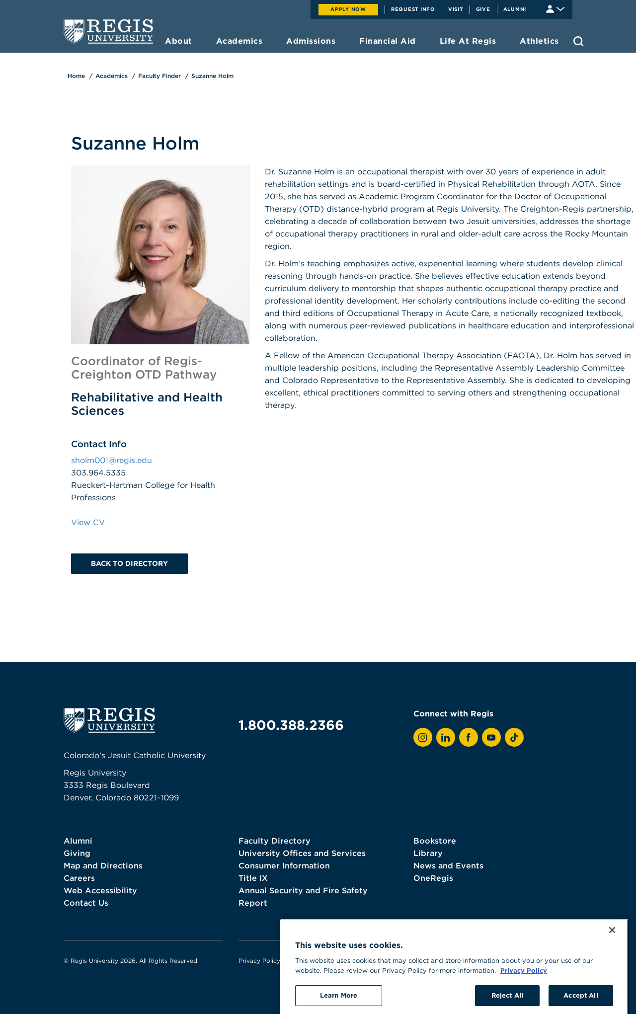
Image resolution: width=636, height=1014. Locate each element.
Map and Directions (103, 865)
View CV (88, 522)
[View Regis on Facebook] (468, 737)
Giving (77, 853)
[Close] (612, 962)
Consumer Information (284, 865)
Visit (455, 8)
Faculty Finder (159, 75)
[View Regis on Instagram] (422, 737)
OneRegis (433, 878)
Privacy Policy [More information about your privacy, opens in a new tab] (523, 1001)
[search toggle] (579, 41)
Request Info (413, 8)
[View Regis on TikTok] (514, 737)
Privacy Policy (259, 960)
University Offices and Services (302, 853)
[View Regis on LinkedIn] (445, 737)
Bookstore (434, 841)
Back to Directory (129, 563)
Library (428, 853)
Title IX (253, 878)
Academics (111, 75)
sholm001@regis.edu (111, 460)
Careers (79, 878)
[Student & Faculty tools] (555, 8)
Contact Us (86, 903)
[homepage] (108, 31)
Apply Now (348, 8)
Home (76, 75)
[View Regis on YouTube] (491, 737)
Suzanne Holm (212, 75)
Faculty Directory (274, 841)
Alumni (515, 8)
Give (483, 8)
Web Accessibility (100, 890)
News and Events (448, 865)
